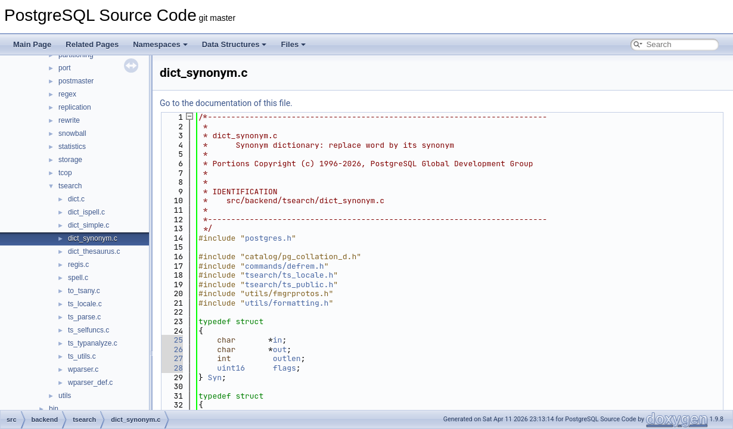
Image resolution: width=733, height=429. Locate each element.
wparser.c (83, 369)
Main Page (32, 44)
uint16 (231, 368)
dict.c (76, 199)
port (64, 68)
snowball (72, 133)
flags (284, 368)
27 (171, 358)
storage (70, 160)
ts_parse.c (84, 317)
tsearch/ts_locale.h (289, 275)
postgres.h (268, 238)
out (280, 349)
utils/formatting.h (286, 303)
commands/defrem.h (284, 266)
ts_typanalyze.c (92, 343)
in (277, 340)
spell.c (78, 277)
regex (67, 94)
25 (171, 340)
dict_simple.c (88, 225)
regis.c (78, 264)
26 (171, 349)
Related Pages (92, 44)
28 (171, 368)
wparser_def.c (90, 382)
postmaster (76, 81)
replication (74, 107)
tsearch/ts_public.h (289, 284)
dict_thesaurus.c (94, 251)
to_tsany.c (84, 291)
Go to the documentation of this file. (226, 103)
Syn (215, 377)
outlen (287, 358)
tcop (65, 173)
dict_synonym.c (92, 238)
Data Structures (234, 44)
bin (53, 409)
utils (64, 395)
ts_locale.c (85, 304)
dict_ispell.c (86, 212)
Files (293, 44)
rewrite (69, 120)
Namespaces (160, 44)
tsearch (70, 186)
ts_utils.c (82, 356)
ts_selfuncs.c (88, 330)
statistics (72, 146)
